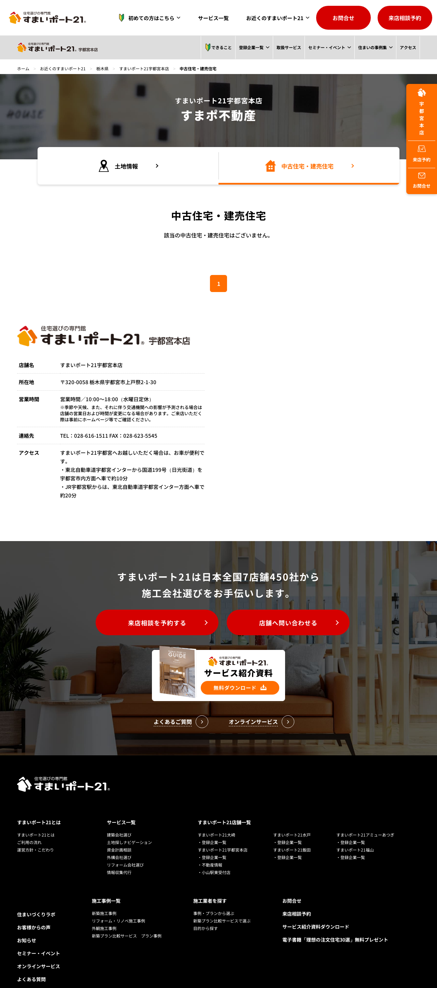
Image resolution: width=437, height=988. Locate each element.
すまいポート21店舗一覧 (224, 822)
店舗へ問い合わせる (288, 622)
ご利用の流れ (29, 842)
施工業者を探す (210, 900)
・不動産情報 (210, 865)
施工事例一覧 (106, 900)
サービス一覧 (213, 18)
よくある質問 (31, 979)
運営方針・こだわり (35, 850)
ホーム (23, 68)
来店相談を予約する (157, 622)
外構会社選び (119, 857)
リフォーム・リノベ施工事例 (118, 921)
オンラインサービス (38, 966)
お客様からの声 (34, 927)
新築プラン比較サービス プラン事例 (126, 936)
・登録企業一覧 (212, 842)
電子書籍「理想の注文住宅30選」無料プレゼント (335, 939)
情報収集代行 (119, 872)
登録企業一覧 (251, 47)
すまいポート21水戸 (292, 835)
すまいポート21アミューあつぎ (365, 835)
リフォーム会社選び (125, 865)
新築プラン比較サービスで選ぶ (222, 921)
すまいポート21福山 (355, 850)
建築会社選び (119, 835)
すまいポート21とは (39, 822)
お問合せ (343, 18)
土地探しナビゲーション (129, 842)
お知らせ (26, 940)
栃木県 (102, 68)
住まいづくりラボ (36, 914)
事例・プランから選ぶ (213, 913)
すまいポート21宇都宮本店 (144, 68)
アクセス (408, 47)
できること (217, 47)
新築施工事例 (104, 913)
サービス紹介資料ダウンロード (315, 926)
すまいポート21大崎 (216, 835)
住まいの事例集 (372, 47)
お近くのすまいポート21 (275, 18)
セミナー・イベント (326, 47)
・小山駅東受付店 (214, 872)
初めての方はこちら (144, 18)
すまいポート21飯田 (292, 850)
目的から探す (205, 928)
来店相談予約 (405, 18)
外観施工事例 (104, 928)
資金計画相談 (119, 850)
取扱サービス (288, 47)
